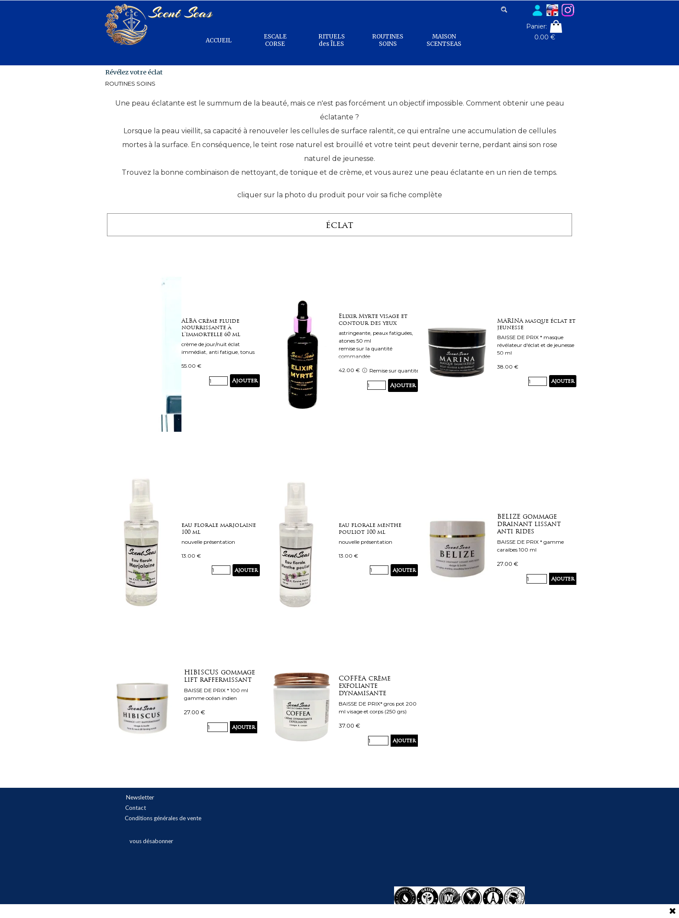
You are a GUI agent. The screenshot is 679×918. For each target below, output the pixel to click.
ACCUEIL (219, 40)
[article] (220, 352)
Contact (135, 807)
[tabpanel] (339, 148)
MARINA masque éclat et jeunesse (536, 324)
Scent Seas (180, 12)
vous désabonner (151, 841)
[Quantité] (218, 380)
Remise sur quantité (390, 370)
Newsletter (140, 797)
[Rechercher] (514, 9)
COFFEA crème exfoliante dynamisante (365, 685)
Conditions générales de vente (163, 818)
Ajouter (245, 380)
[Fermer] (672, 911)
